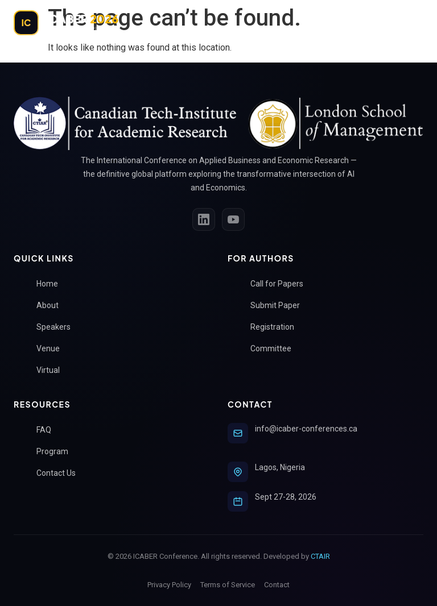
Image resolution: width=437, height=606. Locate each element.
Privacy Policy (169, 584)
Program (56, 451)
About (52, 305)
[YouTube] (233, 219)
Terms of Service (227, 584)
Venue (52, 349)
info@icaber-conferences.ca (306, 428)
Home (51, 284)
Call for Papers (281, 284)
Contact (277, 584)
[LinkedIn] (203, 219)
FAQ (48, 430)
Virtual (52, 370)
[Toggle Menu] (410, 22)
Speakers (58, 327)
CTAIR (320, 556)
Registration (276, 327)
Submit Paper (279, 305)
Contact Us (60, 473)
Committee (275, 349)
